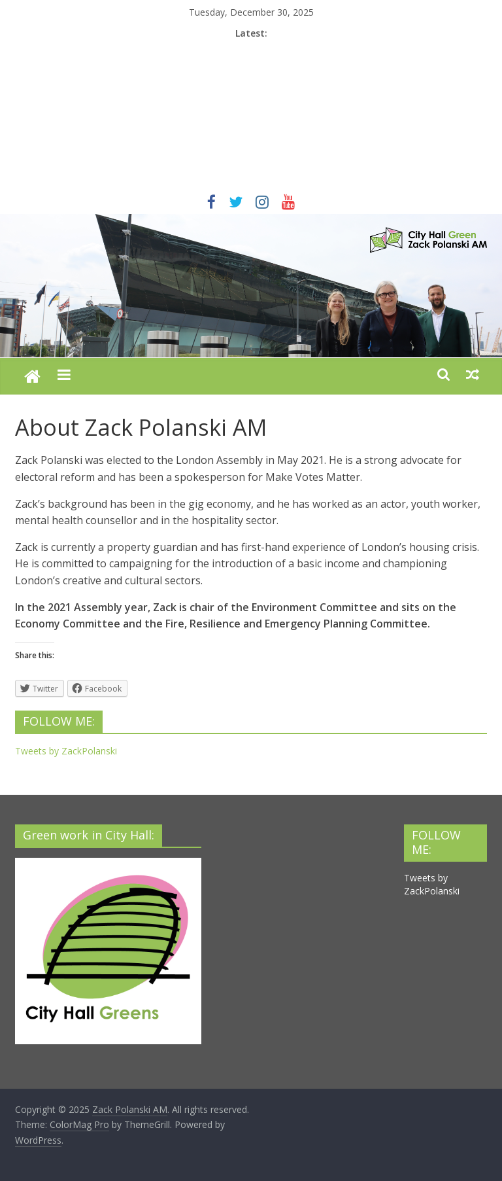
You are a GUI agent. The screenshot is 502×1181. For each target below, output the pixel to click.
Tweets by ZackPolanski (66, 751)
